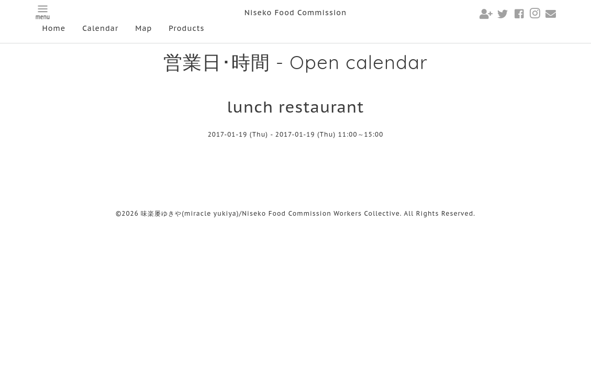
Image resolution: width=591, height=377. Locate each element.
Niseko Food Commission (295, 12)
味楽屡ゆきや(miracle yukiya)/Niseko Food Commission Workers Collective (270, 213)
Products (186, 28)
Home (54, 28)
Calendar (100, 28)
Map (143, 28)
